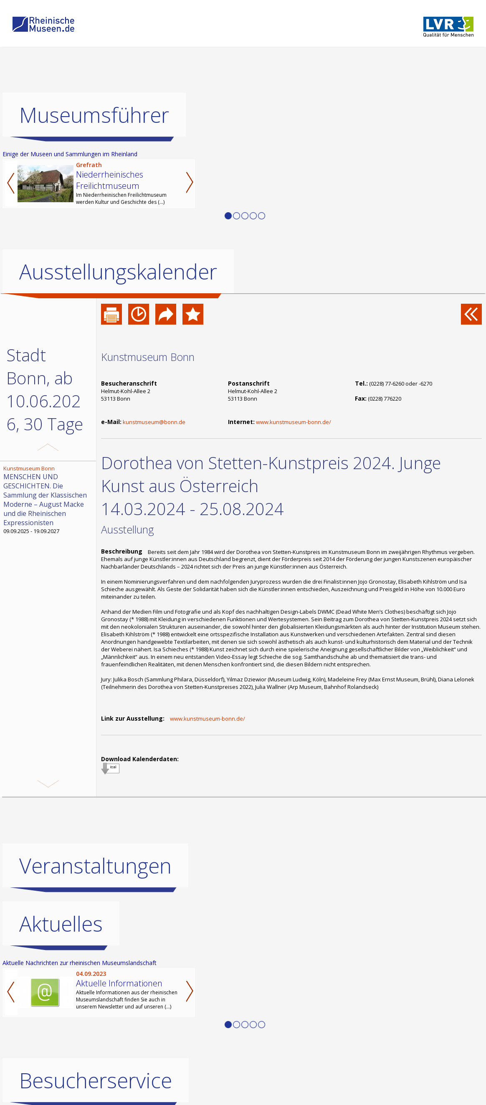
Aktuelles (61, 923)
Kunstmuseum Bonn (148, 357)
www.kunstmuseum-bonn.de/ (293, 422)
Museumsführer (94, 115)
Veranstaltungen (95, 865)
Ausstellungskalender (118, 271)
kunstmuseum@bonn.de (154, 422)
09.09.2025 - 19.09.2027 (48, 500)
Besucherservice (95, 1080)
